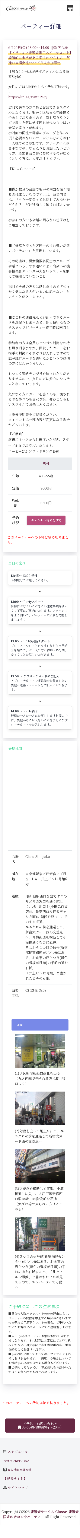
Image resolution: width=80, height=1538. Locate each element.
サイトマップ (18, 1487)
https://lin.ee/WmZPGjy (27, 97)
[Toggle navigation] (70, 8)
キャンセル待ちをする (46, 520)
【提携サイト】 (15, 1478)
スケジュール (17, 1451)
